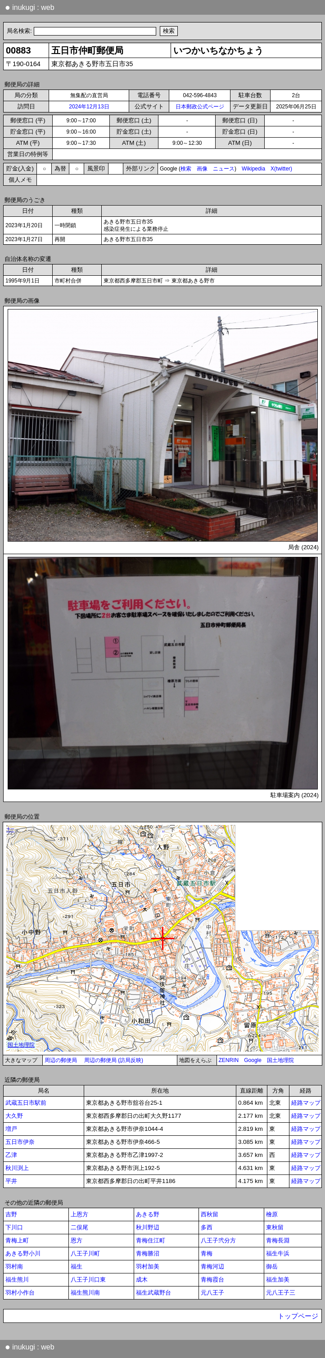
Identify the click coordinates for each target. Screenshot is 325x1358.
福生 (76, 1266)
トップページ (298, 1316)
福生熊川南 (85, 1292)
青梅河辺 (212, 1266)
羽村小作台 (20, 1292)
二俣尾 (79, 1227)
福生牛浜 (277, 1253)
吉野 (11, 1214)
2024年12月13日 (89, 106)
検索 (186, 169)
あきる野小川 (23, 1253)
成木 (142, 1279)
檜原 (272, 1214)
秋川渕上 (17, 1168)
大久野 (14, 1115)
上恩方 (79, 1214)
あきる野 (147, 1214)
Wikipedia (253, 169)
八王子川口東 (88, 1279)
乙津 (11, 1155)
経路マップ (305, 1102)
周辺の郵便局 (61, 1060)
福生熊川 (17, 1279)
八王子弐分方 (218, 1240)
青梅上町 (17, 1240)
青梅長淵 (277, 1240)
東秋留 (275, 1227)
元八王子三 (280, 1292)
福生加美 (277, 1279)
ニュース (224, 169)
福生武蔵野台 (153, 1292)
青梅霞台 (212, 1279)
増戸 (11, 1128)
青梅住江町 (150, 1240)
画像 (202, 169)
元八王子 (212, 1292)
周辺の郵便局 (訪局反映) (113, 1060)
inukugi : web (29, 7)
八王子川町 (85, 1253)
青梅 (206, 1253)
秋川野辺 (147, 1227)
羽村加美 (147, 1266)
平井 (11, 1181)
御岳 (272, 1266)
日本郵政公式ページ (200, 106)
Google (253, 1060)
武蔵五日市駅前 (25, 1102)
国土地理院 (280, 1060)
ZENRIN (229, 1060)
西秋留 (209, 1214)
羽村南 (14, 1266)
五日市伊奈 (20, 1141)
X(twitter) (281, 169)
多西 (206, 1227)
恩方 (76, 1240)
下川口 (14, 1227)
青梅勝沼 (147, 1253)
